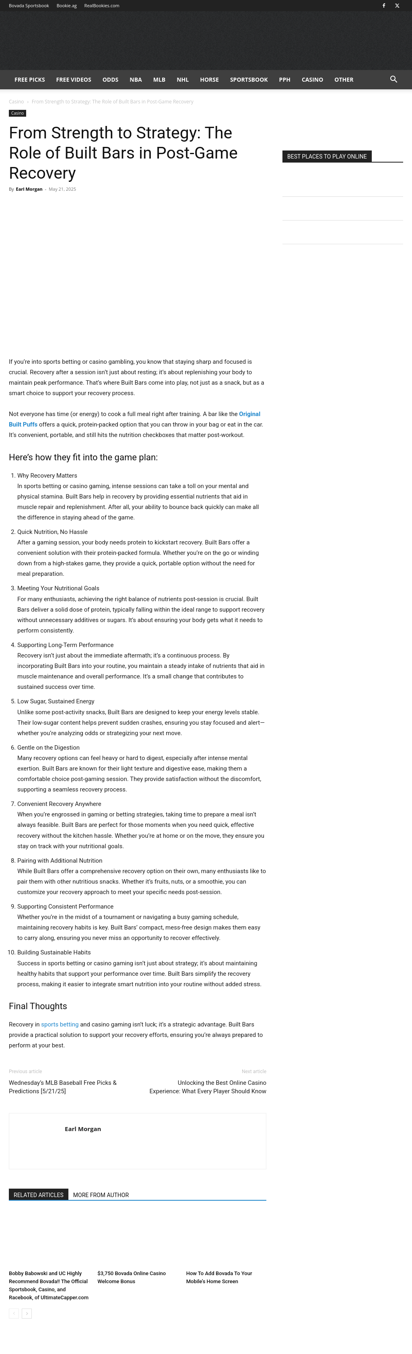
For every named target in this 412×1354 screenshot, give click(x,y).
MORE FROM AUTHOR (101, 1195)
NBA (136, 79)
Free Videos (73, 79)
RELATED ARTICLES (39, 1195)
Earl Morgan (29, 189)
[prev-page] (14, 1314)
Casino (312, 79)
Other (343, 79)
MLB (159, 79)
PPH (284, 79)
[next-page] (27, 1314)
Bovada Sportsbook (29, 5)
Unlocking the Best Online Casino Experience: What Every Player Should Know (208, 1087)
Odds (111, 79)
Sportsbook (249, 79)
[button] (393, 80)
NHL (183, 79)
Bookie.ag (67, 5)
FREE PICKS (29, 79)
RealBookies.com (101, 5)
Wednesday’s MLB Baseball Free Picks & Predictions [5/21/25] (63, 1087)
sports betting (59, 1024)
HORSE (209, 79)
